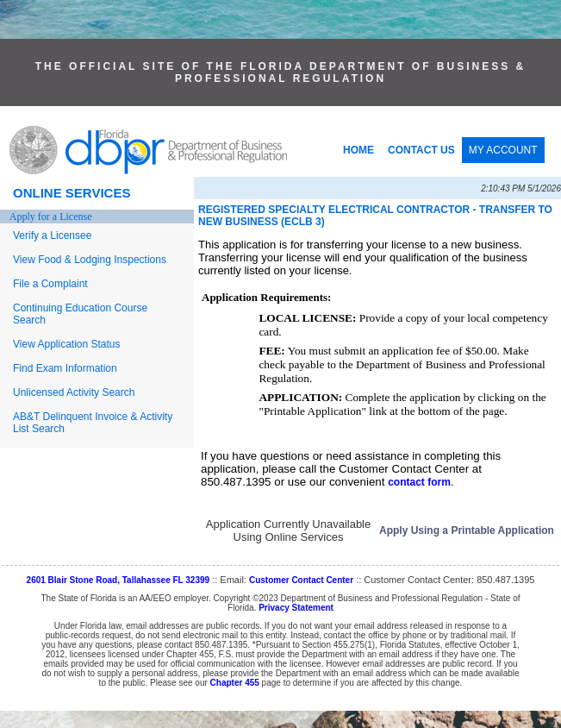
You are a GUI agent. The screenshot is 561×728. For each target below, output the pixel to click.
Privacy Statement (296, 607)
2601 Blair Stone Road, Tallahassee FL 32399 (118, 580)
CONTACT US (421, 150)
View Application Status (67, 344)
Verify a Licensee (52, 235)
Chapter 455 (234, 682)
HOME (358, 150)
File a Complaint (50, 284)
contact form (419, 482)
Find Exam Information (65, 368)
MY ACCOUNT (503, 150)
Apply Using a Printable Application (466, 530)
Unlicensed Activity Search (73, 392)
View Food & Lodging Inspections (89, 260)
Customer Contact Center (301, 580)
